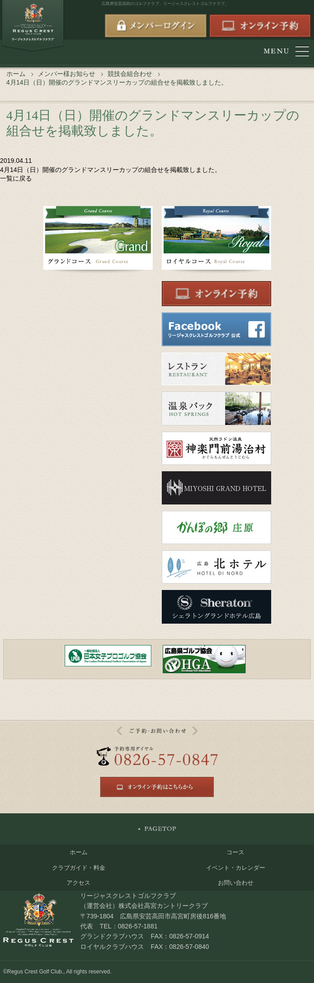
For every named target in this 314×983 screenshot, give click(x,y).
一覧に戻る (16, 178)
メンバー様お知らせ (66, 73)
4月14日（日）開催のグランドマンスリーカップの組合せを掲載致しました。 (110, 169)
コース (235, 852)
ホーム (16, 73)
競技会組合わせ (130, 73)
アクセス (78, 882)
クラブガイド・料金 (78, 867)
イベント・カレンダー (235, 867)
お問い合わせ (235, 882)
